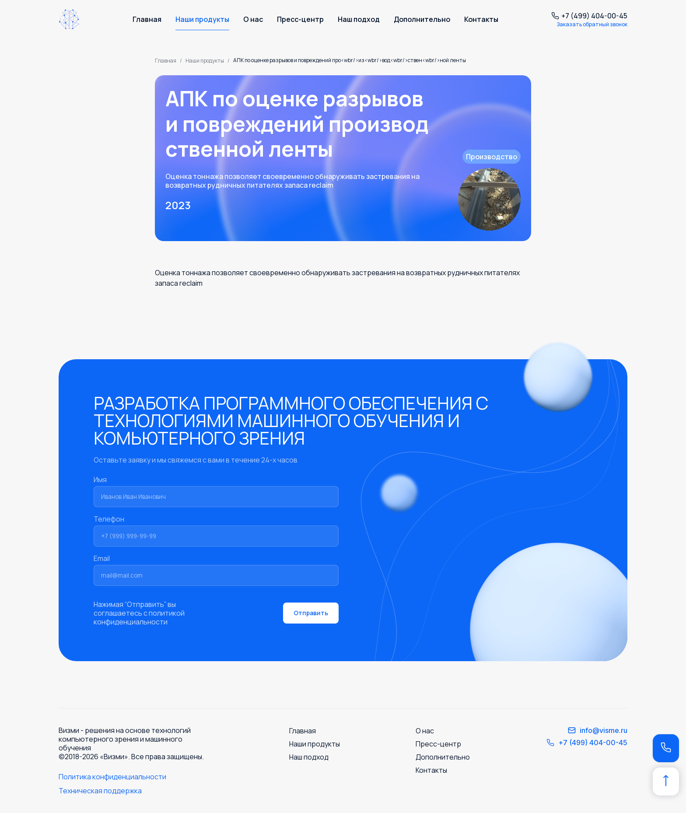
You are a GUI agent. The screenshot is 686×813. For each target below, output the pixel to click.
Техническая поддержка (100, 790)
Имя (216, 491)
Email (216, 570)
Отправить (311, 613)
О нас (253, 19)
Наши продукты (202, 19)
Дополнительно (443, 757)
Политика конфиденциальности (112, 776)
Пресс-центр (300, 19)
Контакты (481, 19)
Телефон (216, 530)
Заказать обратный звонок (591, 24)
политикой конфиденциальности (139, 617)
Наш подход (359, 19)
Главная (147, 19)
